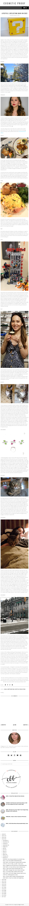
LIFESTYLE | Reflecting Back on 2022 (10, 874)
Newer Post (3, 724)
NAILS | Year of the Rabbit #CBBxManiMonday (12, 860)
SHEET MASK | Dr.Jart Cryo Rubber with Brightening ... (13, 877)
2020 (3, 882)
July (3, 848)
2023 (3, 838)
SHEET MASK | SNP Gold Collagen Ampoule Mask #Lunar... (14, 873)
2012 (3, 895)
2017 (3, 887)
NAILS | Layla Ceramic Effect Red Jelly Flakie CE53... (13, 868)
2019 (3, 884)
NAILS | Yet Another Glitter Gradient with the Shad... (13, 871)
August (4, 846)
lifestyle (17, 689)
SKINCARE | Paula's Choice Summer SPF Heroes (16, 816)
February (4, 856)
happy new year (10, 689)
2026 (3, 834)
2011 (3, 896)
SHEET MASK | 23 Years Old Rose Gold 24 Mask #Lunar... (14, 867)
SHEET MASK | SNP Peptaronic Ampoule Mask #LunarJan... (14, 862)
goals (5, 689)
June (4, 849)
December (5, 840)
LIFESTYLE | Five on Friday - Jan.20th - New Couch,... (13, 863)
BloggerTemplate (21, 904)
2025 (3, 835)
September (5, 845)
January (4, 857)
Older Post (25, 724)
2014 (3, 892)
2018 (3, 885)
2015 (3, 890)
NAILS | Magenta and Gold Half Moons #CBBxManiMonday (15, 865)
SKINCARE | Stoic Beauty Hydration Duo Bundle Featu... (14, 859)
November (5, 841)
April (4, 852)
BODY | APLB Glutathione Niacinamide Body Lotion (17, 823)
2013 (3, 893)
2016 (3, 888)
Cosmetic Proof (15, 3)
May (4, 851)
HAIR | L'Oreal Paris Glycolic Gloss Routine (15, 796)
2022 (3, 879)
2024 (3, 837)
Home (15, 724)
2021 (3, 881)
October (4, 843)
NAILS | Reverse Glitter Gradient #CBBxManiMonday (13, 876)
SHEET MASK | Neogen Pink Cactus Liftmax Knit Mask (13, 870)
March (4, 854)
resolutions (22, 689)
